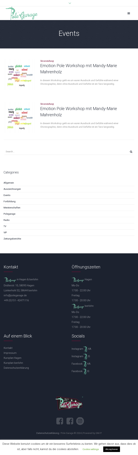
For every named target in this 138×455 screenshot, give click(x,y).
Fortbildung (10, 201)
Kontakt (8, 348)
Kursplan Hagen (12, 357)
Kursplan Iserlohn (13, 362)
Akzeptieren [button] (111, 449)
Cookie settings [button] (91, 449)
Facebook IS (80, 371)
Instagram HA (81, 348)
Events (7, 195)
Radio (7, 220)
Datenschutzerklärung (16, 367)
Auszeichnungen (12, 189)
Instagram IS (81, 356)
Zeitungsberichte (12, 238)
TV (5, 226)
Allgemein (9, 182)
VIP (5, 232)
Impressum (10, 353)
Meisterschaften (12, 207)
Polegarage (9, 213)
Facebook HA (81, 363)
